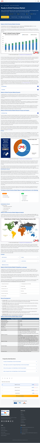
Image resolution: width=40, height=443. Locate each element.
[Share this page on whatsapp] (12, 421)
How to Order (3, 432)
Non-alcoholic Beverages (26, 82)
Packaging (19, 59)
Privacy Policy (3, 429)
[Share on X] (5, 378)
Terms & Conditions (4, 430)
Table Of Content (14, 17)
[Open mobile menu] (38, 1)
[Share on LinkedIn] (7, 378)
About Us (22, 414)
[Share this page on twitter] (4, 421)
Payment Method (3, 435)
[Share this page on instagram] (10, 421)
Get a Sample (5, 17)
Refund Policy (3, 427)
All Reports (22, 421)
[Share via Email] (9, 378)
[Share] (12, 378)
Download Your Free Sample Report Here (25, 54)
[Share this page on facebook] (6, 421)
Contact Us (22, 416)
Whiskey (9, 129)
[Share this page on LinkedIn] (2, 421)
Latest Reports (23, 417)
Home (2, 5)
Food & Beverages (6, 5)
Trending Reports (23, 419)
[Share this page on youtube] (8, 421)
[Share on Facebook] (3, 378)
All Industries (23, 422)
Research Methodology (25, 17)
